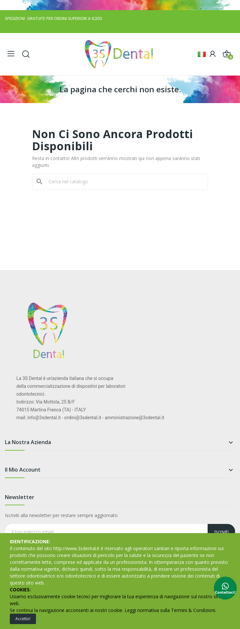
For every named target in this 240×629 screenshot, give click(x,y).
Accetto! (22, 618)
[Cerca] (123, 181)
